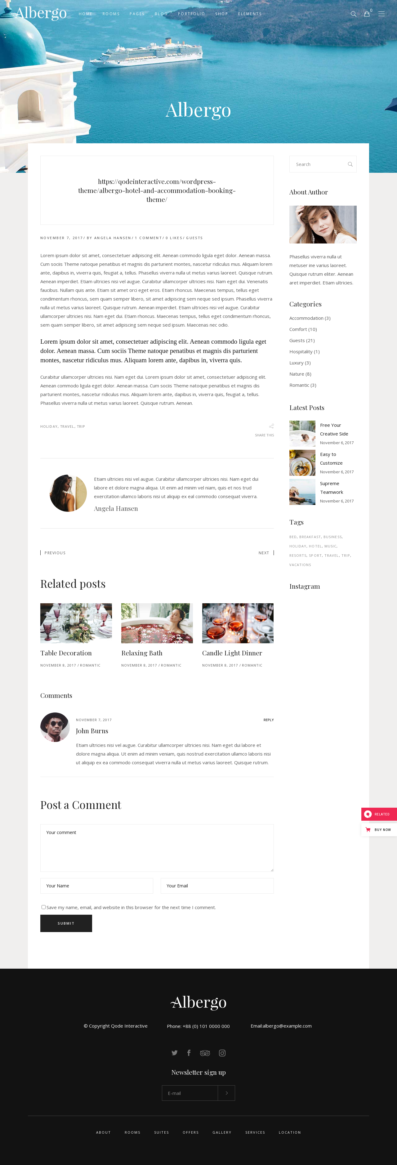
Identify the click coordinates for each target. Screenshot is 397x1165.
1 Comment (148, 237)
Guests (194, 237)
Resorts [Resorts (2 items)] (298, 555)
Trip (81, 426)
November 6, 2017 (337, 442)
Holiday (49, 426)
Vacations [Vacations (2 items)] (300, 564)
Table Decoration (66, 652)
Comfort (298, 329)
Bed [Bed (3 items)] (293, 536)
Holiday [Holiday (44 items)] (298, 546)
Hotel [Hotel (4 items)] (315, 546)
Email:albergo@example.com (281, 1026)
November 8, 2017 (58, 665)
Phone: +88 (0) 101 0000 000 (198, 1026)
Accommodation (306, 318)
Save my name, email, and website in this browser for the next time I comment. (131, 907)
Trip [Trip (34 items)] (345, 555)
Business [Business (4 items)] (332, 536)
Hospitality (301, 351)
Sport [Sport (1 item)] (315, 555)
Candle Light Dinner (232, 652)
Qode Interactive (129, 1026)
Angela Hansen (112, 237)
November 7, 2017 (61, 237)
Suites (161, 1132)
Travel (67, 426)
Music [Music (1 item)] (330, 546)
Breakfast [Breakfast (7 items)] (310, 536)
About (103, 1132)
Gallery (222, 1132)
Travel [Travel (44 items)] (331, 555)
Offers (191, 1132)
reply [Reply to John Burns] (269, 719)
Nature (296, 374)
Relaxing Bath (142, 652)
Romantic (90, 665)
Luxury (296, 362)
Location (290, 1132)
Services (255, 1132)
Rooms (133, 1132)
